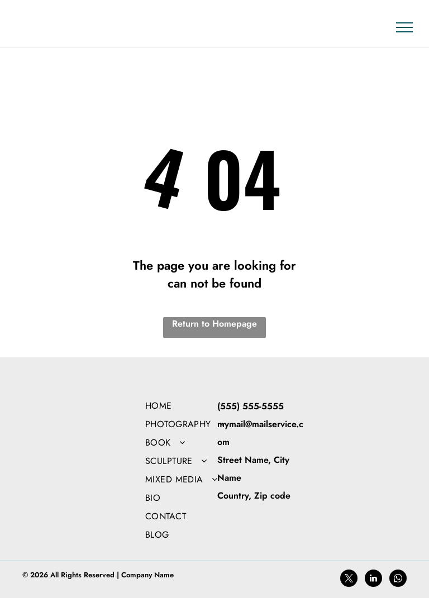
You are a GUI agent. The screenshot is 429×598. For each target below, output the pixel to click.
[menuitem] (193, 405)
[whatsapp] (398, 580)
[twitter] (349, 580)
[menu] (404, 27)
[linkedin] (373, 580)
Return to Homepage (214, 323)
